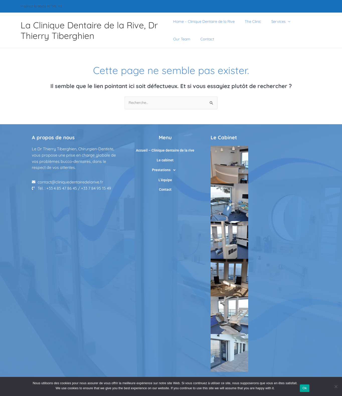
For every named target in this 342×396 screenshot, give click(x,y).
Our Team (301, 21)
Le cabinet (165, 159)
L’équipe (165, 177)
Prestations (165, 168)
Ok (304, 388)
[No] (335, 386)
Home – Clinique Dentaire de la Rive (204, 21)
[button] (165, 168)
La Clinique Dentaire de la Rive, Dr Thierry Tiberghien (89, 30)
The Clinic (250, 21)
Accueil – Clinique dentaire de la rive (165, 150)
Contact (180, 39)
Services (273, 21)
